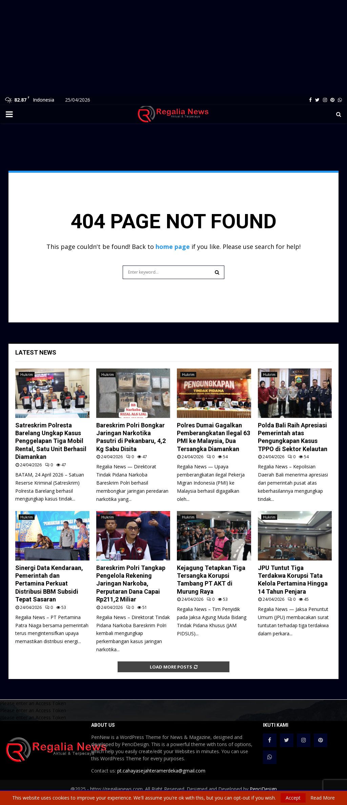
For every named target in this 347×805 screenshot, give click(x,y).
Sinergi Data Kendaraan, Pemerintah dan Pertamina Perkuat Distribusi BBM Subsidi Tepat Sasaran (49, 583)
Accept (293, 798)
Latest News (35, 352)
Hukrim (26, 374)
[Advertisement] (173, 47)
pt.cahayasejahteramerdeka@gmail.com (161, 770)
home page (173, 246)
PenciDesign (263, 789)
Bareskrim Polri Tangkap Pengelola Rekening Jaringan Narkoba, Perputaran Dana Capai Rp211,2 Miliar (130, 583)
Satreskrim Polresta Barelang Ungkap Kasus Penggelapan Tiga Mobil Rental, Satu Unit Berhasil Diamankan (50, 441)
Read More (322, 798)
